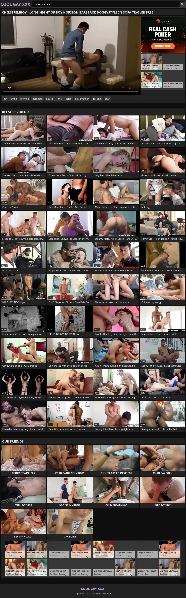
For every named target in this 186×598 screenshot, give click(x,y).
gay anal (97, 98)
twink (14, 98)
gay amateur (82, 98)
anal (60, 98)
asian (69, 98)
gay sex (50, 98)
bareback (37, 98)
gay (5, 98)
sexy (107, 98)
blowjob (24, 98)
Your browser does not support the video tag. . (71, 55)
